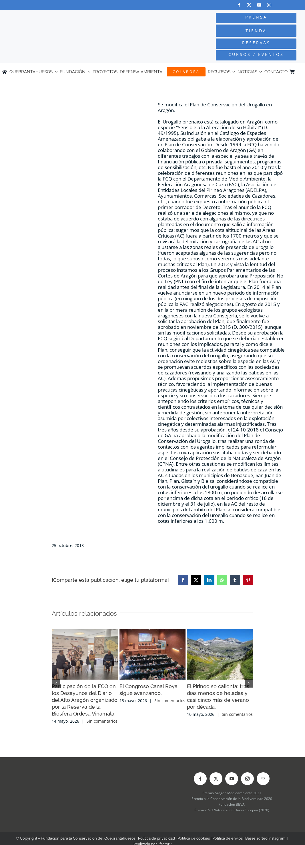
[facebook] (239, 5)
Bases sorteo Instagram (265, 838)
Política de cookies (194, 838)
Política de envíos (227, 838)
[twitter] (249, 5)
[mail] (263, 778)
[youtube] (259, 5)
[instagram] (269, 5)
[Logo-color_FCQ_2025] (57, 16)
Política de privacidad (156, 838)
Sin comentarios (102, 721)
